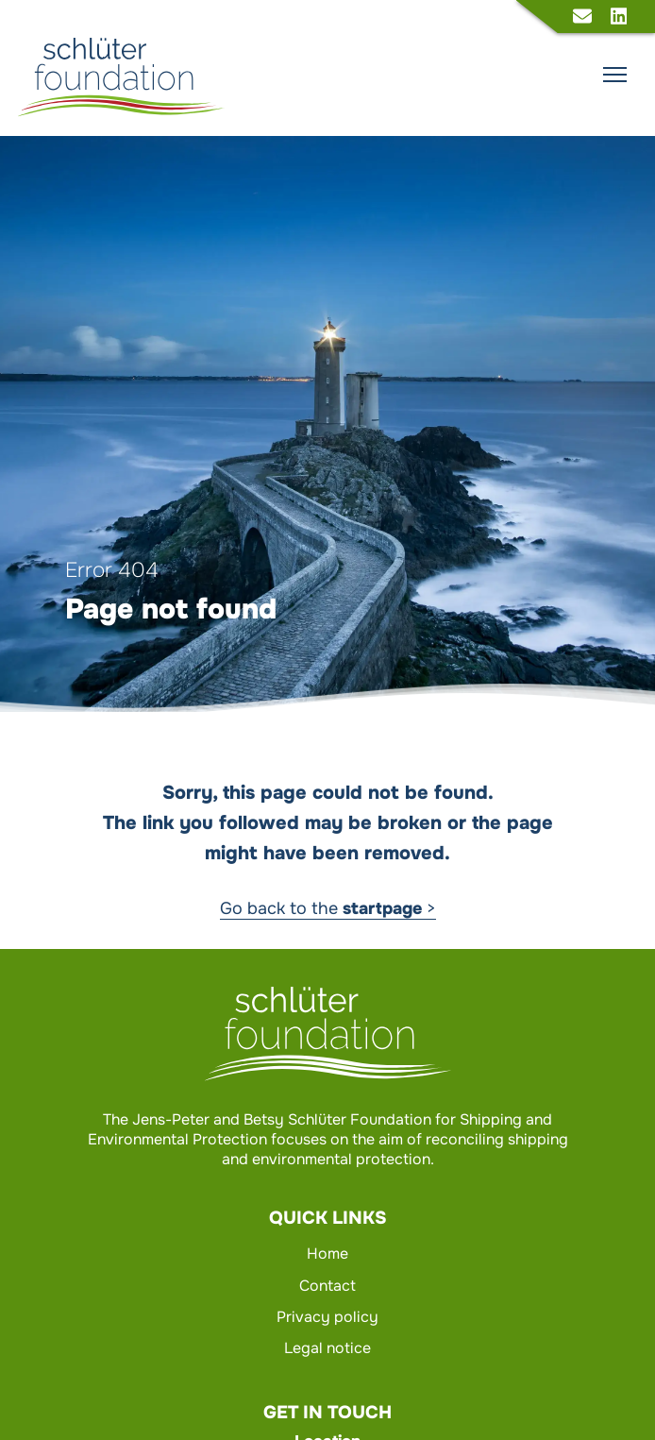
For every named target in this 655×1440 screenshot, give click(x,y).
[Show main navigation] (615, 75)
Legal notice (327, 1348)
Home (327, 1253)
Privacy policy (327, 1317)
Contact (327, 1286)
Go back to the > (328, 908)
